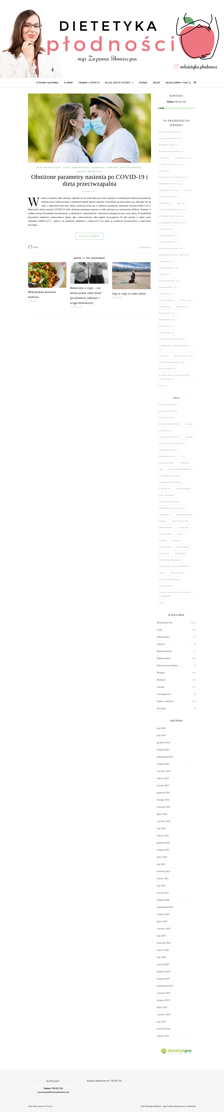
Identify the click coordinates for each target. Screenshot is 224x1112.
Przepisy (161, 672)
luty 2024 (161, 735)
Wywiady (161, 708)
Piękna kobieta (164, 658)
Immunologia (81, 167)
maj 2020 (161, 935)
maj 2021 (161, 864)
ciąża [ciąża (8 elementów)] (164, 158)
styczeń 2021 (163, 893)
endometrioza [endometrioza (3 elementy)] (170, 184)
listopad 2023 (163, 749)
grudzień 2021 (163, 842)
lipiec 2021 (162, 857)
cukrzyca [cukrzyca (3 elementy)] (183, 158)
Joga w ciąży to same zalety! (129, 293)
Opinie (143, 82)
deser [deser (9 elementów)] (164, 171)
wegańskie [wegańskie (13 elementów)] (183, 356)
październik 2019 (165, 986)
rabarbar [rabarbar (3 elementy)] (167, 320)
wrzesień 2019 (163, 993)
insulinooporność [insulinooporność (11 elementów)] (173, 210)
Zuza (36, 247)
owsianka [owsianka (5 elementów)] (167, 300)
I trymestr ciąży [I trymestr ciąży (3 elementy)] (171, 216)
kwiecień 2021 (163, 871)
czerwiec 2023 (163, 771)
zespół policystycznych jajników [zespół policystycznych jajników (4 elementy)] (174, 377)
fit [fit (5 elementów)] (188, 190)
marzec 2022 (163, 835)
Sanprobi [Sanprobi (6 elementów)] (166, 333)
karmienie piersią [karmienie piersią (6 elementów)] (172, 223)
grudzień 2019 (163, 971)
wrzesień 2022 (163, 807)
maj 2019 (161, 1021)
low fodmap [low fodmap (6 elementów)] (168, 242)
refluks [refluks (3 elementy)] (166, 326)
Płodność (98, 167)
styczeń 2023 (163, 785)
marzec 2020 (163, 950)
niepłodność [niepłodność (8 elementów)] (169, 268)
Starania (112, 167)
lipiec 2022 (162, 814)
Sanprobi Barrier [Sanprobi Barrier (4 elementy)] (172, 339)
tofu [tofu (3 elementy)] (164, 356)
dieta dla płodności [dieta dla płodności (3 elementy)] (173, 177)
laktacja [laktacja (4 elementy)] (166, 229)
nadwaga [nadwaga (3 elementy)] (166, 261)
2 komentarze (145, 247)
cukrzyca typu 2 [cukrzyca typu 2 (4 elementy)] (171, 164)
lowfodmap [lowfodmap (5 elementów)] (168, 235)
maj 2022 (161, 828)
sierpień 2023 (163, 764)
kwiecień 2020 (163, 943)
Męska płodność (164, 651)
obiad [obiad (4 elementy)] (164, 274)
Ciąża (66, 167)
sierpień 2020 (163, 914)
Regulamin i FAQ (177, 82)
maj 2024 (161, 728)
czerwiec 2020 (163, 928)
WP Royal (48, 1106)
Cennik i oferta (89, 82)
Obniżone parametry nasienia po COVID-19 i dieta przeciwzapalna (89, 180)
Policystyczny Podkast (167, 665)
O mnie (68, 82)
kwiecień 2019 (163, 1029)
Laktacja (161, 644)
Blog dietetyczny (117, 82)
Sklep (156, 82)
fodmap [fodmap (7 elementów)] (165, 203)
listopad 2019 (163, 978)
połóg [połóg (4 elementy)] (181, 307)
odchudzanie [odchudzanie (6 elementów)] (169, 281)
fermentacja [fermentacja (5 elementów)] (169, 190)
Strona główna (47, 82)
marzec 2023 (163, 778)
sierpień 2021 (163, 850)
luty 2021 (161, 885)
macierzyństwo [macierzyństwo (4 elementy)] (171, 248)
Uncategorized (130, 167)
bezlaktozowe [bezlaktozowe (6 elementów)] (170, 138)
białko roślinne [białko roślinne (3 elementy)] (171, 151)
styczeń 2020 (163, 964)
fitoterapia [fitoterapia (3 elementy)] (168, 197)
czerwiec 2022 (163, 821)
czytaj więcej (89, 236)
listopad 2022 (163, 799)
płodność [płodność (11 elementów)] (167, 313)
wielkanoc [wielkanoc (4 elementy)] (167, 369)
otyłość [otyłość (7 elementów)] (166, 294)
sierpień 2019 (163, 1000)
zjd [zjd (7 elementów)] (163, 385)
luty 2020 (161, 957)
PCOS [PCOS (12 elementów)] (185, 300)
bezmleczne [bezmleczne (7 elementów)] (168, 145)
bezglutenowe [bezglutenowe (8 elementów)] (170, 132)
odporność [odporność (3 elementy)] (167, 287)
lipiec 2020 (162, 921)
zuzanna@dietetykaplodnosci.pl (180, 108)
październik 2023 (165, 757)
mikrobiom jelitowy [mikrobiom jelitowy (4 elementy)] (174, 255)
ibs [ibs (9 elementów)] (181, 203)
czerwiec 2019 (163, 1014)
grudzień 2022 (163, 792)
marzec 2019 (163, 1036)
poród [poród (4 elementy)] (164, 307)
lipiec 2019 (162, 1007)
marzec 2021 (163, 878)
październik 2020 (165, 907)
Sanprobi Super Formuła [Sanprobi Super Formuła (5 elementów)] (174, 347)
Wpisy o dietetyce (89, 171)
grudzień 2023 (163, 742)
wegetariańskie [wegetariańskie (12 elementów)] (171, 362)
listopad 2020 (163, 900)
